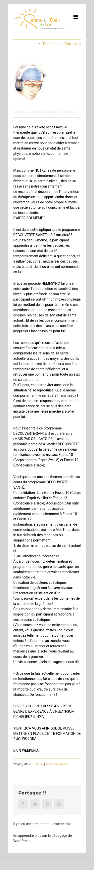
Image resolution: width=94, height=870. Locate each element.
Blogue (38, 764)
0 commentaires (57, 764)
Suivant (71, 44)
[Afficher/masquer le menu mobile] (76, 16)
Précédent (51, 44)
